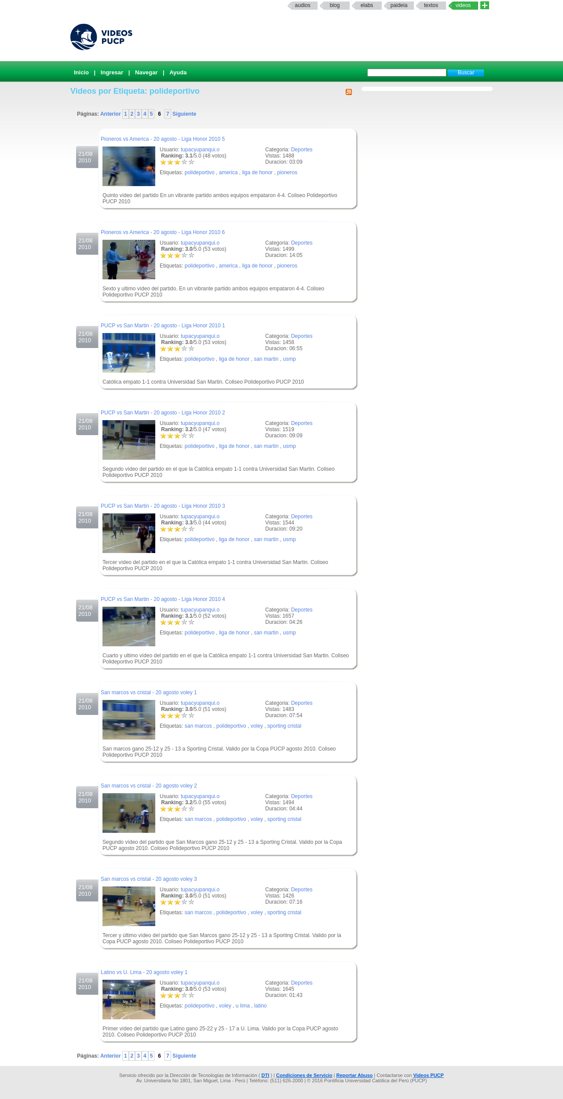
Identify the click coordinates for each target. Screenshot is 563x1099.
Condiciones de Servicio (304, 1075)
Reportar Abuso (354, 1075)
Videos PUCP (428, 1075)
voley (257, 726)
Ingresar (112, 72)
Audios (302, 5)
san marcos (198, 726)
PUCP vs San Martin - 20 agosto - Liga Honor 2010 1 (163, 325)
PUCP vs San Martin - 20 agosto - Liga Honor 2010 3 (163, 506)
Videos (463, 5)
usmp (289, 359)
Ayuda (177, 72)
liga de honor (257, 172)
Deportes (302, 150)
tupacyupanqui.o (200, 150)
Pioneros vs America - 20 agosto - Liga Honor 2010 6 (163, 232)
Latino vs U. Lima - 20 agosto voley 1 (144, 972)
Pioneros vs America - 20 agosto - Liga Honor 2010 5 (163, 139)
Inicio (81, 72)
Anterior (111, 114)
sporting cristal (284, 726)
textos (431, 5)
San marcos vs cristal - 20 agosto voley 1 (149, 692)
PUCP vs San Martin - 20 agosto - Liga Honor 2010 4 (163, 599)
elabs (367, 5)
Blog (335, 5)
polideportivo (200, 172)
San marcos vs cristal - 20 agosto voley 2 (149, 786)
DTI (265, 1075)
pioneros (287, 172)
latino (260, 1006)
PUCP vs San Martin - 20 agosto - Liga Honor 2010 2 (163, 413)
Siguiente (183, 114)
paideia (399, 5)
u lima (243, 1006)
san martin (266, 359)
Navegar (146, 72)
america (228, 172)
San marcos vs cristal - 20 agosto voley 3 (149, 879)
